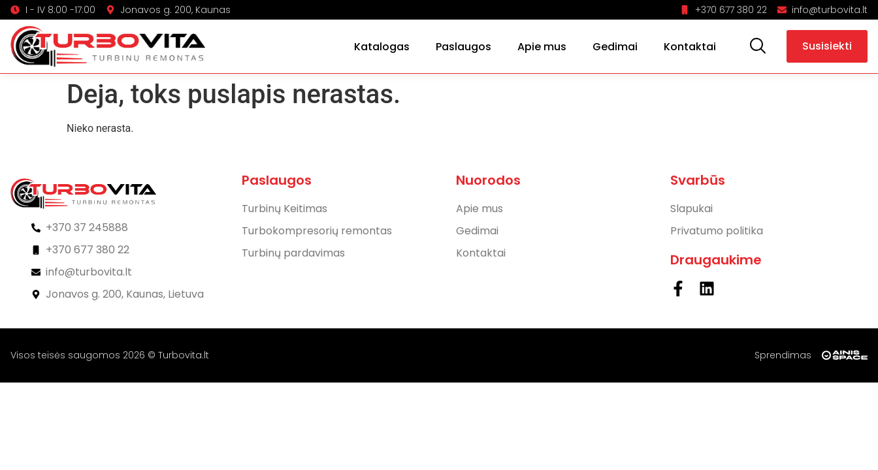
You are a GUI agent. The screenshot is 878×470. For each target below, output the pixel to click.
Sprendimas (783, 355)
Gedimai (615, 46)
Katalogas (382, 46)
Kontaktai (690, 46)
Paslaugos (463, 46)
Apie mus (541, 46)
